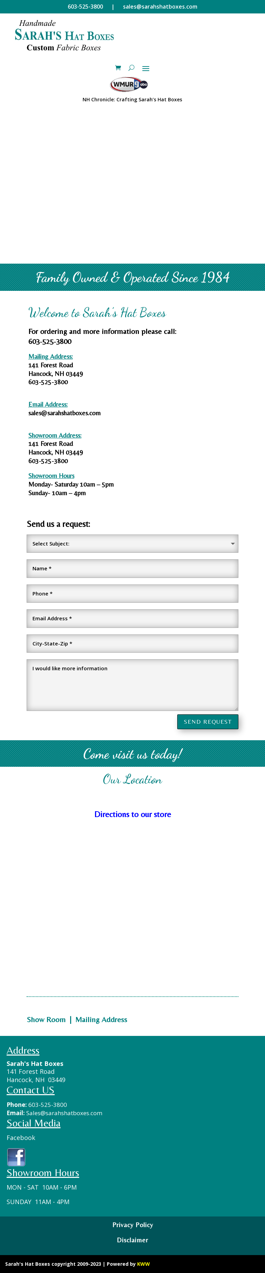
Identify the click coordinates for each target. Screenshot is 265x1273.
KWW (143, 1264)
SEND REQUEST (208, 721)
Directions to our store (132, 814)
